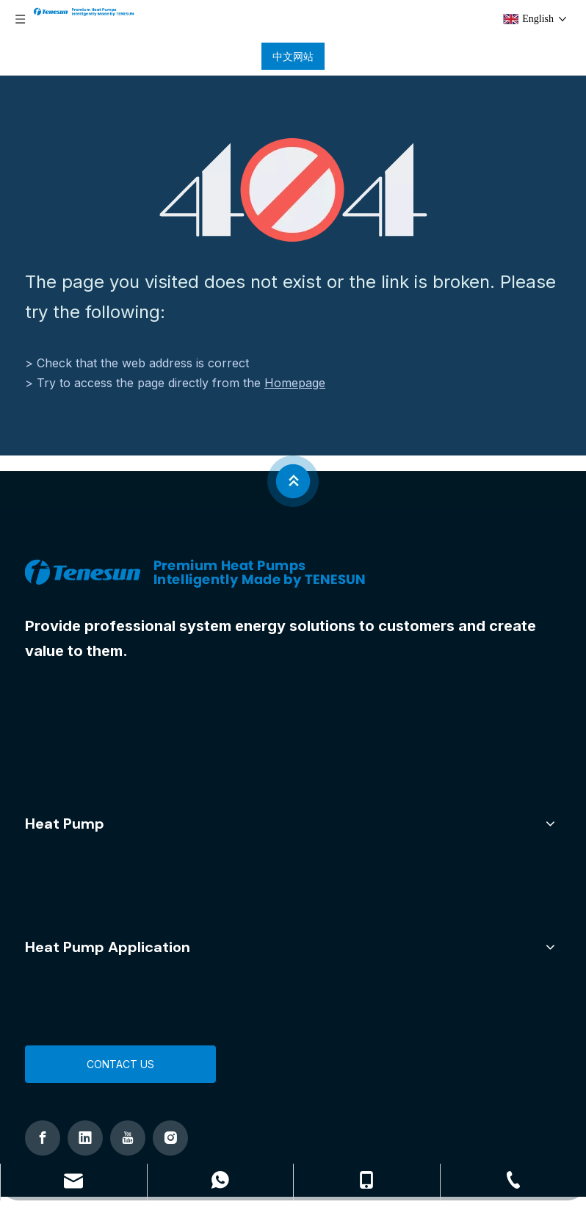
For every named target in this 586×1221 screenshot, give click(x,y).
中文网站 (293, 56)
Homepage (294, 382)
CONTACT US (120, 1064)
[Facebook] (42, 1138)
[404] (293, 190)
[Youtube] (127, 1138)
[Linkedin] (85, 1138)
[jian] (293, 481)
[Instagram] (170, 1138)
